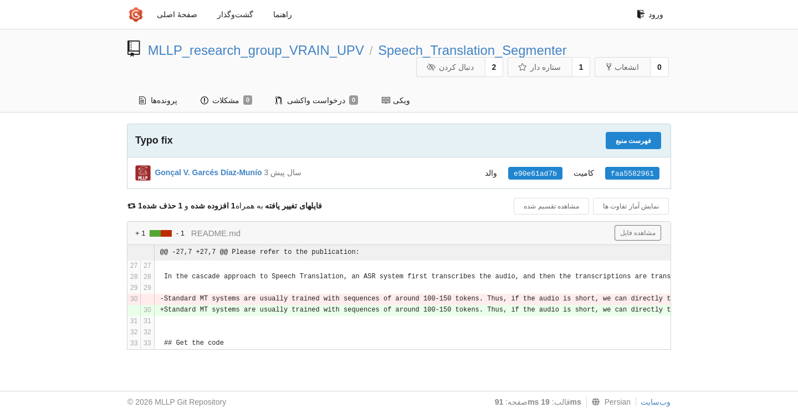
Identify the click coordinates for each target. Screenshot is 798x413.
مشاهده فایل (638, 233)
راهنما (282, 14)
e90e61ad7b (535, 174)
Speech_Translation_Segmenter (472, 50)
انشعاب (622, 67)
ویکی (395, 100)
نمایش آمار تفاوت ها (631, 206)
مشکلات (226, 100)
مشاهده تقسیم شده (551, 206)
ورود (650, 14)
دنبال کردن (449, 67)
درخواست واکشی (316, 100)
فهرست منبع (633, 141)
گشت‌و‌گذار (235, 14)
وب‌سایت (656, 401)
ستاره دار (539, 67)
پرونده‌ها (158, 100)
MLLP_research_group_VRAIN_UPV (256, 50)
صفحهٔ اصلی (177, 14)
